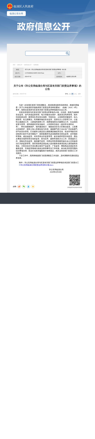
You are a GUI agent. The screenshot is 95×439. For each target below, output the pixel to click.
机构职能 (36, 64)
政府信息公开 (28, 64)
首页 (14, 64)
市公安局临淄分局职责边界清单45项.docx (36, 165)
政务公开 (19, 64)
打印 (79, 94)
